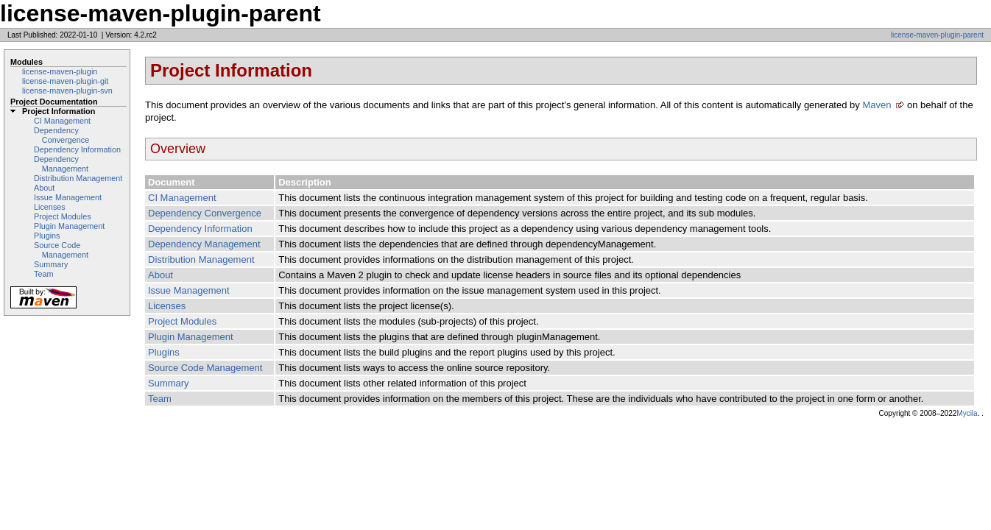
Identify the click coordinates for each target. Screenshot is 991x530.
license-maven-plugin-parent (937, 35)
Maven (876, 104)
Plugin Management (69, 226)
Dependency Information (77, 149)
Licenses (50, 206)
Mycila (966, 413)
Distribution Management (78, 178)
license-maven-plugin (59, 71)
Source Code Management (61, 250)
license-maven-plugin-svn (67, 90)
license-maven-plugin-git (65, 81)
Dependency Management (61, 164)
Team (43, 273)
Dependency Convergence (61, 135)
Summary (51, 264)
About (44, 187)
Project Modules (62, 216)
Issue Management (68, 197)
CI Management (62, 120)
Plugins (47, 235)
